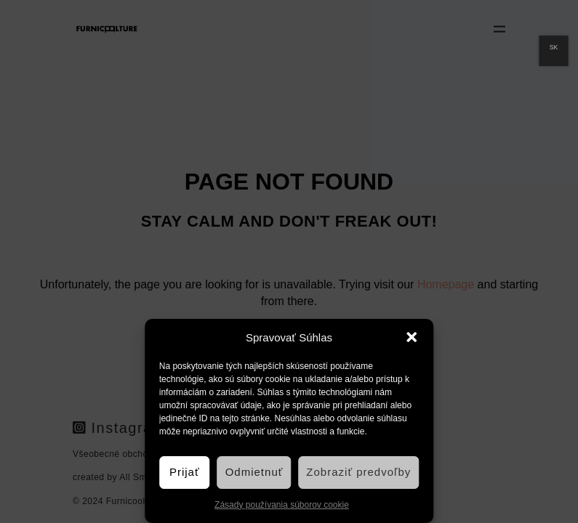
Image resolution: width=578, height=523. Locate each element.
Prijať (184, 472)
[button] (411, 337)
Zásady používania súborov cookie (281, 505)
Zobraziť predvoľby (358, 472)
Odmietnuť (254, 472)
